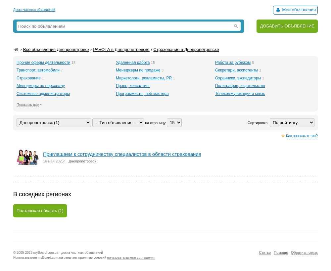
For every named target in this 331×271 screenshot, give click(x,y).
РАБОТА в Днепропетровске (121, 49)
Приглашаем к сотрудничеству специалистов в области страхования (122, 154)
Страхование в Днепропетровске (186, 49)
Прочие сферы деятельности (43, 62)
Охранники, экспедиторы (238, 78)
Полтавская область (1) (40, 210)
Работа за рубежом (233, 62)
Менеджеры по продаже (138, 70)
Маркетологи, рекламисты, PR (144, 78)
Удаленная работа (133, 62)
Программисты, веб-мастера (142, 93)
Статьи (265, 252)
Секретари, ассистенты (236, 70)
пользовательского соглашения (131, 257)
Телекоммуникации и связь (240, 93)
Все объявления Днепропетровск (56, 49)
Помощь (281, 252)
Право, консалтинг (133, 85)
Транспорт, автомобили (38, 70)
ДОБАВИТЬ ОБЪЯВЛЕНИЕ (287, 25)
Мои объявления (295, 9)
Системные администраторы (43, 93)
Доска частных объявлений (34, 10)
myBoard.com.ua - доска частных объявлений (68, 252)
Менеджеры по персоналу (41, 85)
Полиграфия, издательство (240, 85)
